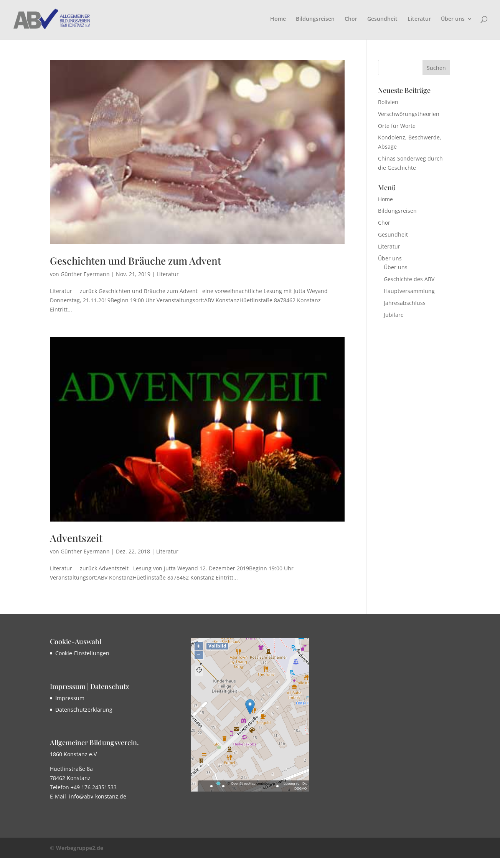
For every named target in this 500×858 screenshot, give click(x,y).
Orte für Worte (397, 125)
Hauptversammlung (409, 291)
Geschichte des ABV (409, 279)
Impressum (69, 698)
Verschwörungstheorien (408, 114)
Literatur (419, 19)
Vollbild (217, 646)
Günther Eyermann (85, 274)
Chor (351, 19)
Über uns (453, 19)
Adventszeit (76, 538)
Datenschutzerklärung (83, 709)
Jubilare (394, 314)
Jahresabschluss (405, 302)
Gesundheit (382, 19)
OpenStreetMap (243, 783)
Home (278, 19)
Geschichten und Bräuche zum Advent (135, 260)
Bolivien (388, 102)
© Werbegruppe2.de (76, 847)
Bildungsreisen (315, 19)
